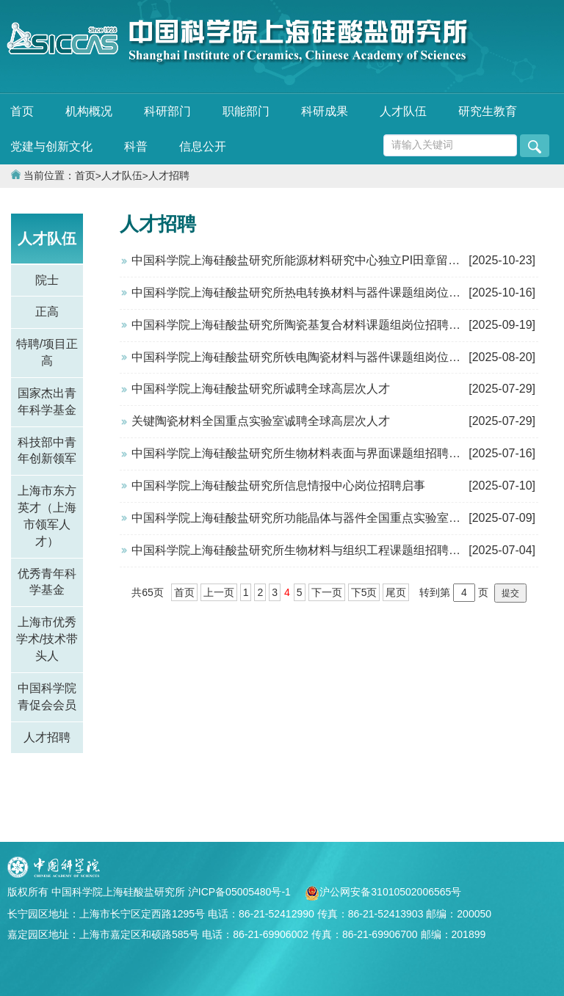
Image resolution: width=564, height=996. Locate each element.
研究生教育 (487, 111)
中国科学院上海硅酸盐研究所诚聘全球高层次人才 (260, 388)
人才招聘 (168, 175)
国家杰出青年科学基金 (47, 401)
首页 (22, 111)
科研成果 (324, 111)
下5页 (364, 592)
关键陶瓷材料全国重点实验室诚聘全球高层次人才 (260, 421)
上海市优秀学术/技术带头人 (47, 639)
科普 (136, 146)
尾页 (396, 592)
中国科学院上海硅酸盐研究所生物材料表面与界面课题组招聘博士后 (307, 453)
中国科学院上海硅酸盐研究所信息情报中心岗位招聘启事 (278, 485)
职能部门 (246, 111)
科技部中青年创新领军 (47, 450)
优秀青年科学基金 (47, 582)
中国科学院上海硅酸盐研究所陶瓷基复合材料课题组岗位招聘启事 (301, 325)
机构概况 (88, 111)
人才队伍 (403, 111)
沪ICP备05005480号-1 (241, 892)
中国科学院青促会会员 (47, 696)
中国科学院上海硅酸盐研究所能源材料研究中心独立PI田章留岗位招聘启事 (324, 260)
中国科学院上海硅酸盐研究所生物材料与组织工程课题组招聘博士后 (307, 550)
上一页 (218, 592)
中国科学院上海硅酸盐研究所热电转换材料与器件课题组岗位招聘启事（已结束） (342, 292)
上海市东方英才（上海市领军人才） (47, 516)
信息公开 (202, 146)
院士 (47, 280)
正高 (47, 311)
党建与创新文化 (51, 146)
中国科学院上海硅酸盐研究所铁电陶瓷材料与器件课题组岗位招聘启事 (313, 357)
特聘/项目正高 (47, 352)
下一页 (326, 592)
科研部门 (167, 111)
